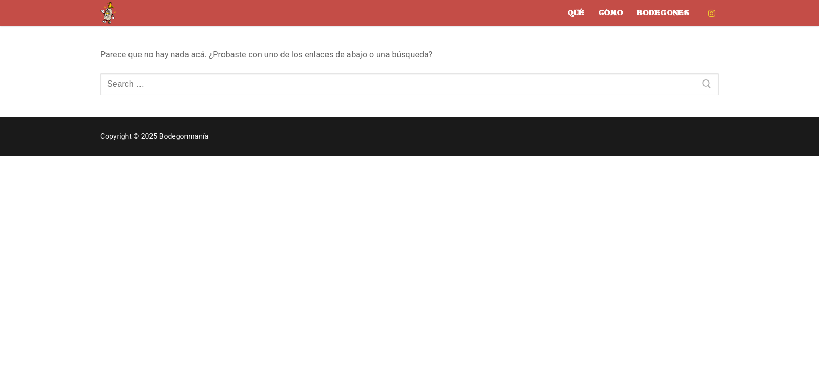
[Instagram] (712, 13)
